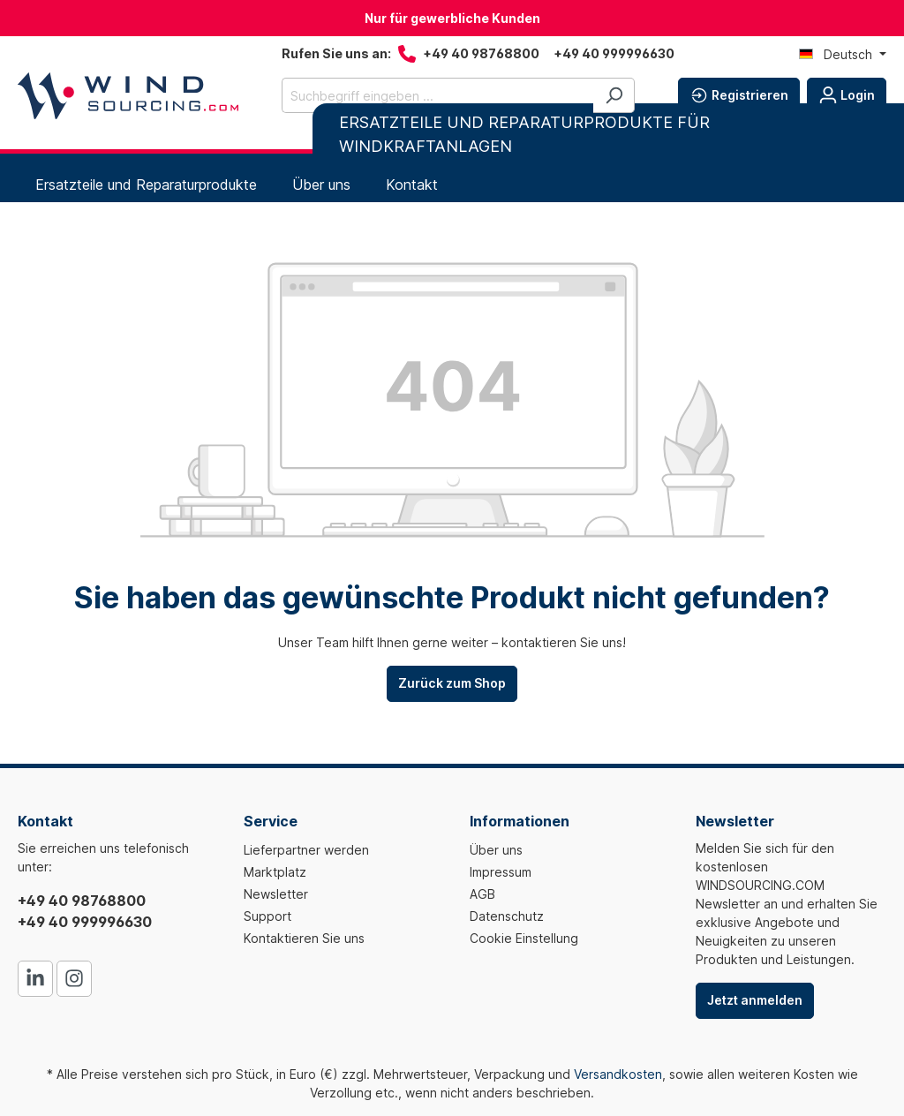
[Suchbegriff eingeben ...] (438, 95)
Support (267, 916)
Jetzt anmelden (754, 999)
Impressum (500, 871)
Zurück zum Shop (452, 682)
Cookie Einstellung (524, 938)
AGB (482, 893)
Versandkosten (618, 1074)
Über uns (496, 849)
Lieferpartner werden (306, 849)
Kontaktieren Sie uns (304, 938)
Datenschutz (507, 916)
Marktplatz (275, 871)
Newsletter (276, 893)
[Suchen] (614, 95)
